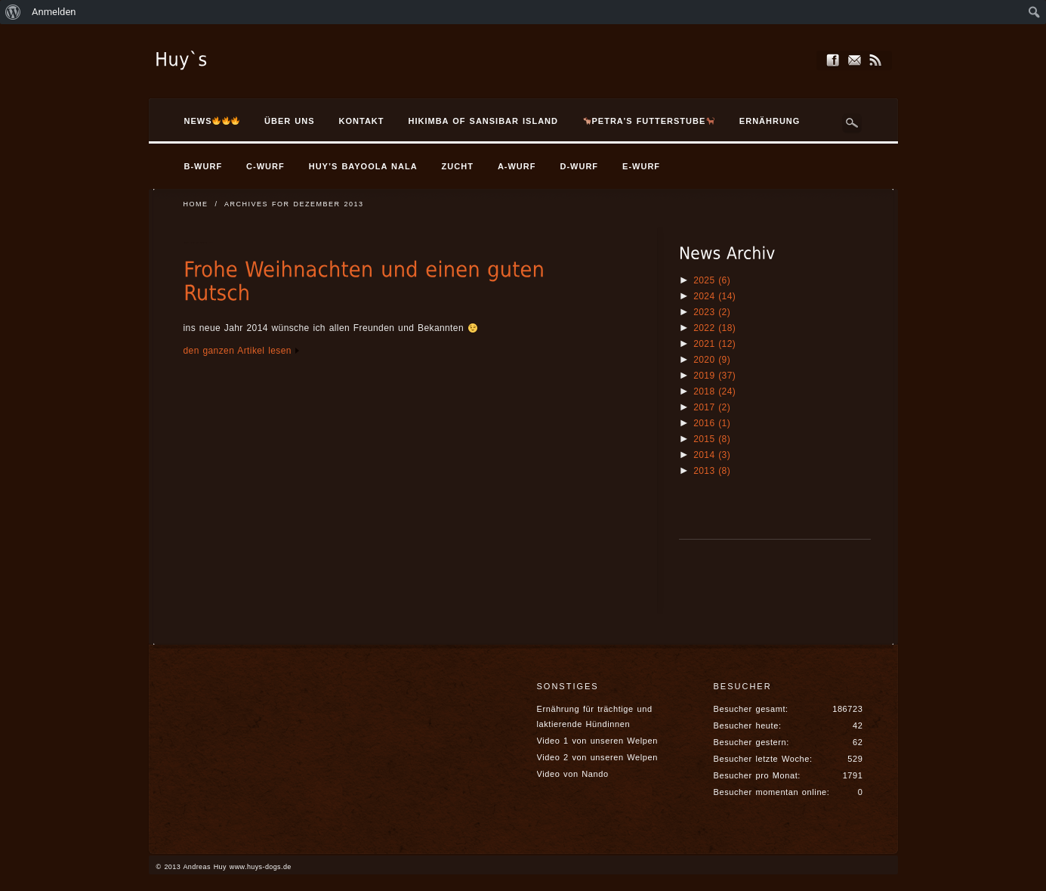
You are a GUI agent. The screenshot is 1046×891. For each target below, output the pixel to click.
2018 (714, 391)
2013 (711, 471)
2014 (711, 455)
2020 (711, 359)
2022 (714, 328)
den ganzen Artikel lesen (238, 350)
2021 (714, 344)
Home (196, 204)
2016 (711, 423)
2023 (711, 312)
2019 (714, 375)
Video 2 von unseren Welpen (597, 757)
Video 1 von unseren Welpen (597, 740)
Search (852, 123)
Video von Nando (573, 773)
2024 (714, 296)
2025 (711, 280)
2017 (711, 407)
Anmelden (54, 11)
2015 (711, 439)
